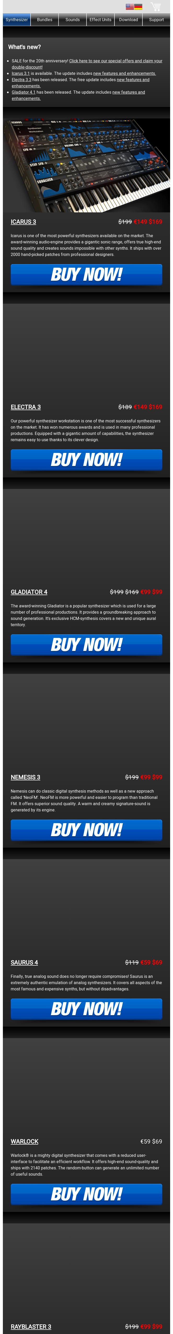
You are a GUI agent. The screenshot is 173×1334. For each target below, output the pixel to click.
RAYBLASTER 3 (31, 1327)
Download (128, 20)
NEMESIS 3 (25, 777)
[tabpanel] (86, 29)
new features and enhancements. (124, 73)
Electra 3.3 (21, 80)
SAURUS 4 (24, 962)
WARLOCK (24, 1141)
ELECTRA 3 (26, 407)
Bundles (44, 20)
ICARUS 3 (23, 222)
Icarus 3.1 (21, 73)
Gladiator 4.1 (24, 92)
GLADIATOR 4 (29, 592)
